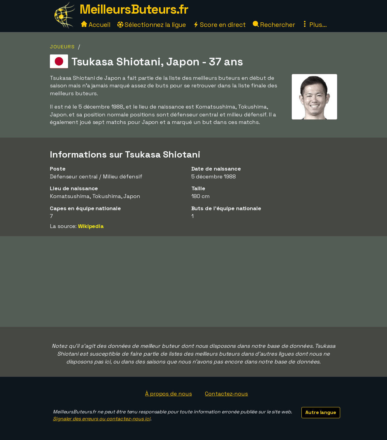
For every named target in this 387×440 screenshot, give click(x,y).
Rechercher (274, 25)
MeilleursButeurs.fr (134, 9)
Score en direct (219, 25)
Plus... (314, 25)
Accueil (95, 25)
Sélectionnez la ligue (151, 25)
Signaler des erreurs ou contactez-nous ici (101, 419)
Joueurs (62, 47)
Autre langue (320, 412)
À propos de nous (168, 393)
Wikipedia (91, 226)
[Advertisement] (193, 281)
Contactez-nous (226, 393)
